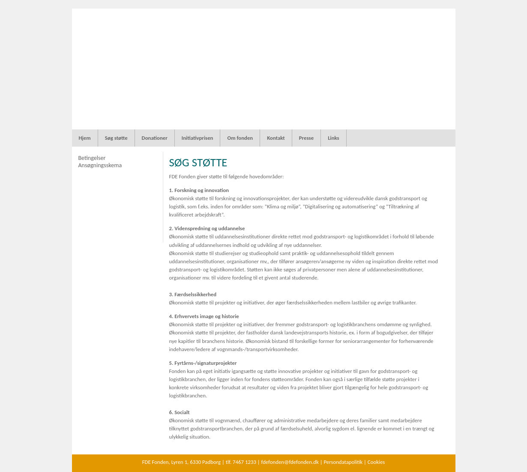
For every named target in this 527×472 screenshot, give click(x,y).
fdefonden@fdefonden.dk (290, 462)
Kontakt (276, 138)
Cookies (376, 462)
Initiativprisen (197, 138)
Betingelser (91, 158)
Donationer (155, 138)
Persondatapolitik (342, 462)
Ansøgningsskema (100, 165)
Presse (306, 138)
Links (333, 138)
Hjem (85, 138)
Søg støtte (116, 138)
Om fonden (240, 138)
